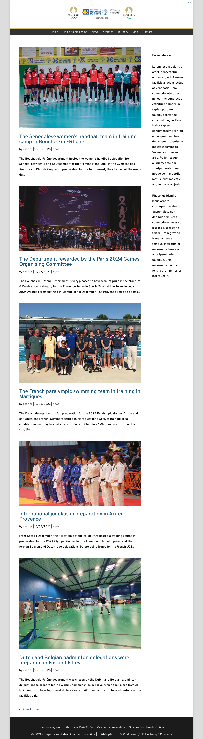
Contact (147, 32)
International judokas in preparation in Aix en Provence (71, 517)
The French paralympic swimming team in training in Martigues (79, 394)
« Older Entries (29, 709)
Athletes (108, 32)
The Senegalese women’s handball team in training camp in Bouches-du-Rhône (78, 139)
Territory (123, 32)
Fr (189, 3)
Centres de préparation (111, 727)
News (95, 32)
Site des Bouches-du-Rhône (146, 727)
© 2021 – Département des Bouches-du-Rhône (63, 734)
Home (54, 32)
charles (28, 149)
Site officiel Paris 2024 (79, 727)
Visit (135, 32)
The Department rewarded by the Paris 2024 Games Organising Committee (79, 262)
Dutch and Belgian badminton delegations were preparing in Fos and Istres (74, 660)
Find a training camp (74, 32)
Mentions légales (49, 727)
